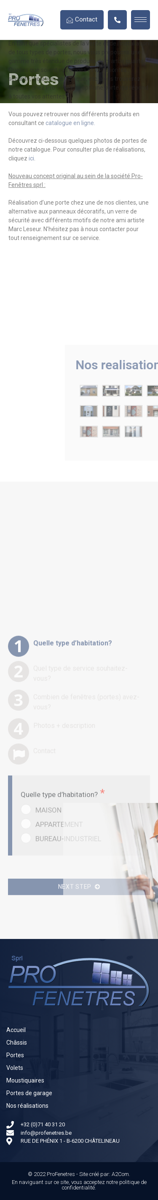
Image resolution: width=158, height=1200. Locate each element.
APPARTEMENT (59, 937)
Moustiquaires (25, 1080)
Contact (82, 19)
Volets (14, 1067)
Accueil (16, 1030)
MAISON (48, 923)
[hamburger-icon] (140, 19)
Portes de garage (29, 1093)
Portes (15, 1055)
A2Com (120, 1174)
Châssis (16, 1042)
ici (31, 69)
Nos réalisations (27, 1105)
